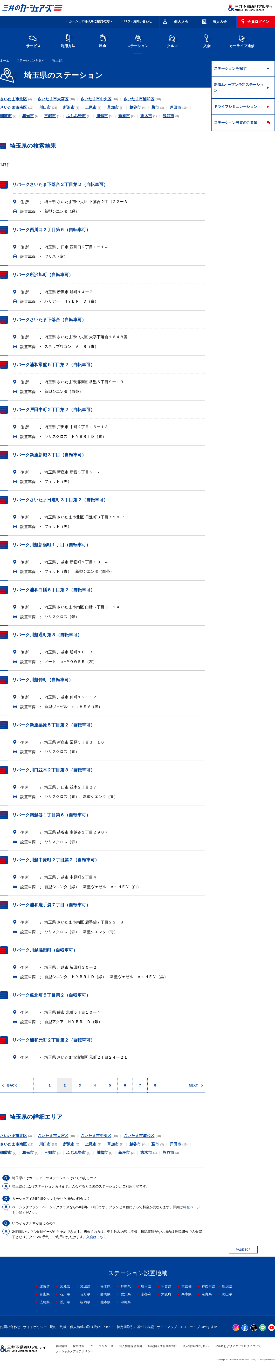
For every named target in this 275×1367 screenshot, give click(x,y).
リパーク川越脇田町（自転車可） (44, 950)
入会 (207, 40)
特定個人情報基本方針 (162, 1346)
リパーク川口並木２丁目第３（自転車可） (53, 770)
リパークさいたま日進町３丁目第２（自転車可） (60, 499)
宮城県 (65, 1286)
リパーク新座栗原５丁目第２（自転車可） (53, 725)
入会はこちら (96, 1237)
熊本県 (105, 1302)
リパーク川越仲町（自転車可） (42, 680)
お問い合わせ (10, 1327)
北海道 (45, 1286)
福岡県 (85, 1302)
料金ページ (191, 1207)
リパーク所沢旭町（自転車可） (42, 274)
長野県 (85, 1294)
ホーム (4, 60)
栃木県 (105, 1286)
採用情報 (78, 1346)
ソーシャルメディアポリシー (74, 1351)
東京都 (186, 1286)
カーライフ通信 (241, 40)
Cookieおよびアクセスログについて (237, 1346)
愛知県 (126, 1294)
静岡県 (105, 1294)
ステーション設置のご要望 (235, 123)
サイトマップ (167, 1327)
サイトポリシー (35, 1327)
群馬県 (126, 1286)
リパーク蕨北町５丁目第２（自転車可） (51, 995)
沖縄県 (126, 1302)
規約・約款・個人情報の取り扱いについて (82, 1327)
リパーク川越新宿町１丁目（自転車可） (51, 544)
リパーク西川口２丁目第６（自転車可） (51, 229)
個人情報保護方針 (130, 1346)
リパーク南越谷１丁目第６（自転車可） (51, 815)
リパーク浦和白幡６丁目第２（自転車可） (53, 589)
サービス (33, 40)
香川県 (65, 1302)
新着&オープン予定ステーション (239, 87)
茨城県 (85, 1286)
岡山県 (227, 1294)
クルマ (172, 40)
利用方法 (68, 40)
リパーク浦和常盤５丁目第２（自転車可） (53, 364)
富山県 (45, 1294)
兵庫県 (186, 1294)
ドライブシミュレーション (235, 106)
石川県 (65, 1294)
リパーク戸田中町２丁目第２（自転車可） (53, 409)
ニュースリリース (101, 1346)
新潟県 (227, 1286)
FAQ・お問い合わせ (138, 21)
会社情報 (61, 1346)
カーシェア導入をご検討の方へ (91, 21)
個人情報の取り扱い (196, 1346)
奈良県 (207, 1294)
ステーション (137, 40)
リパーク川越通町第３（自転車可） (47, 634)
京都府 (146, 1294)
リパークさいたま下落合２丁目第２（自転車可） (60, 184)
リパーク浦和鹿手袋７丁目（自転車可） (51, 905)
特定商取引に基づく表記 (135, 1327)
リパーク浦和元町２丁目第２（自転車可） (53, 1040)
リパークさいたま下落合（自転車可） (49, 319)
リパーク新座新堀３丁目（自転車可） (49, 454)
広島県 (45, 1302)
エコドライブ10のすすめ (198, 1327)
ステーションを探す (30, 60)
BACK (12, 1085)
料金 (103, 40)
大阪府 (166, 1294)
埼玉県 (146, 1286)
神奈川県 (208, 1286)
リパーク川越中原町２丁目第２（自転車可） (55, 860)
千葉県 (166, 1286)
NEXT (193, 1085)
